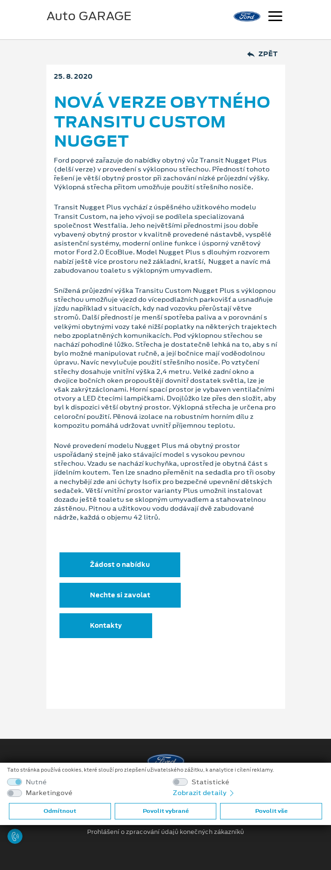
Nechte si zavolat (120, 595)
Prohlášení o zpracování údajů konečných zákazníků (165, 832)
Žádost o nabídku (120, 564)
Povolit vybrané (166, 811)
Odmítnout (60, 811)
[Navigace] (275, 17)
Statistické (210, 782)
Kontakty (106, 625)
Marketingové (49, 792)
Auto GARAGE (89, 15)
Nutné (36, 782)
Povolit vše (271, 811)
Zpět (262, 54)
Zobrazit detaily (204, 792)
